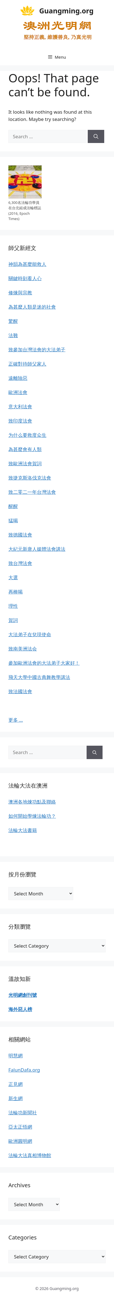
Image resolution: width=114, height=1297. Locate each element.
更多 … (15, 720)
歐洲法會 (17, 392)
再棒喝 (15, 591)
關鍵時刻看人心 (25, 278)
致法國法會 (20, 691)
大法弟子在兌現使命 (29, 634)
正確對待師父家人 (27, 364)
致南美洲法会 (22, 648)
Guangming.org (66, 10)
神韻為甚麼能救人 (27, 264)
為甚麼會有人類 (25, 449)
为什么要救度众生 (27, 435)
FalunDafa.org (24, 1070)
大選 (13, 577)
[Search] (96, 136)
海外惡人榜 (20, 1009)
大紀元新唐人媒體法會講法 (36, 549)
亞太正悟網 (20, 1127)
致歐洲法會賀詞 (25, 463)
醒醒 (13, 506)
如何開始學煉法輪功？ (32, 816)
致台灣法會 (20, 563)
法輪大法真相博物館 (29, 1155)
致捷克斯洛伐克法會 (29, 478)
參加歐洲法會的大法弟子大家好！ (44, 663)
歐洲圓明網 (20, 1141)
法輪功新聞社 (22, 1112)
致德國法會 (20, 534)
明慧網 (15, 1055)
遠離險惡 (17, 378)
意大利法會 (20, 406)
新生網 (15, 1098)
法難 (13, 335)
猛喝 (13, 520)
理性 (13, 606)
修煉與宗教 (20, 292)
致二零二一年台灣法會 (32, 492)
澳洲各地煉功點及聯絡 (32, 801)
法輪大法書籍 (22, 830)
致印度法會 (20, 421)
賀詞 (13, 620)
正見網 (15, 1084)
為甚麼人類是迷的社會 (32, 307)
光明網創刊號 (22, 995)
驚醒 (13, 321)
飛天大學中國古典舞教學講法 (39, 677)
